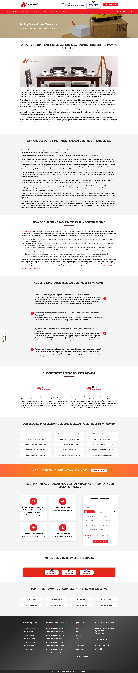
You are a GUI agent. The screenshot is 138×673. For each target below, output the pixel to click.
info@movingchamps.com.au (74, 5)
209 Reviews (3, 334)
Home (8, 11)
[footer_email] (100, 507)
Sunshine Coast (37, 28)
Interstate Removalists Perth (54, 649)
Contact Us (63, 11)
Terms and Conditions (82, 656)
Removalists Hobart (28, 635)
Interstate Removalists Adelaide (54, 628)
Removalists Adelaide (29, 639)
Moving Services (80, 646)
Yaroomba (44, 28)
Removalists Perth (28, 631)
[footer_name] (91, 503)
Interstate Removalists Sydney (54, 653)
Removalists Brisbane (29, 642)
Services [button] (25, 11)
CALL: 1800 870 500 (124, 11)
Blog (77, 639)
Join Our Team (80, 653)
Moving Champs (24, 28)
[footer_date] (105, 511)
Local (111, 538)
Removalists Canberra (29, 653)
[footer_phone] (109, 503)
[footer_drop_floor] (109, 525)
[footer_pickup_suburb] (91, 520)
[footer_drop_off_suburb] (91, 525)
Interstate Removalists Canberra (55, 635)
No (107, 535)
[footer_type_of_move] (109, 516)
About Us (16, 11)
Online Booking (80, 649)
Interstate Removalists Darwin (54, 639)
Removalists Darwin (28, 646)
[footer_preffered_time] (91, 516)
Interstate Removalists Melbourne (55, 646)
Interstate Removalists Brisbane (54, 631)
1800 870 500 (107, 266)
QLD (30, 28)
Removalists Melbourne (29, 628)
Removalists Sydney (29, 649)
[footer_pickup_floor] (109, 520)
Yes (102, 535)
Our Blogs (54, 11)
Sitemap (78, 660)
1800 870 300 (100, 633)
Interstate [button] (36, 11)
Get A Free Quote (110, 4)
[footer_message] (100, 530)
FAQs (45, 11)
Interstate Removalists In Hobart (55, 642)
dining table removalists (85, 100)
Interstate (103, 538)
